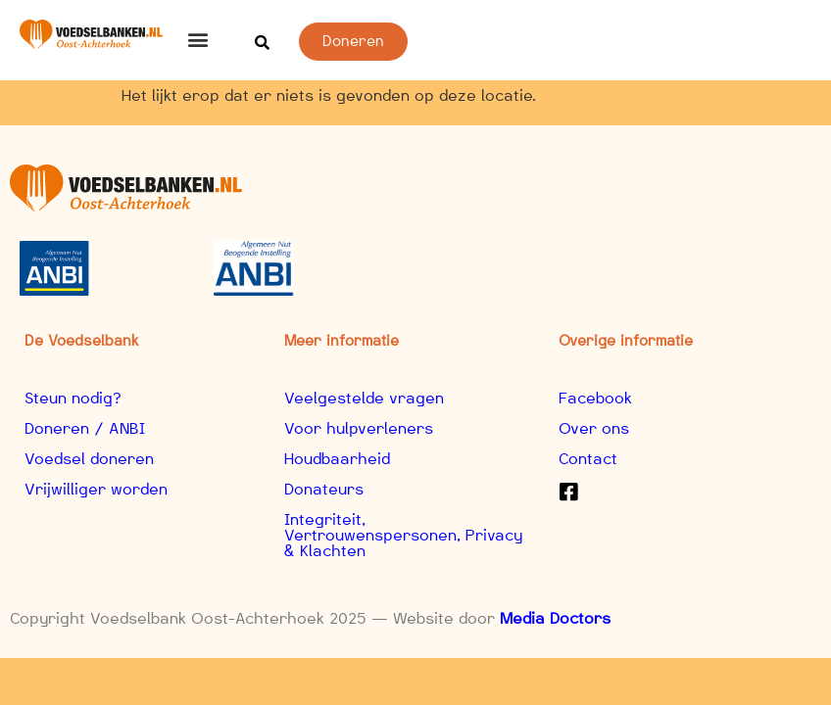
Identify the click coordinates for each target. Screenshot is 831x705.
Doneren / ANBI (84, 428)
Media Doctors (555, 618)
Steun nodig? (73, 398)
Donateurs (324, 489)
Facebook (595, 398)
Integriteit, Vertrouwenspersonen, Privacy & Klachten (403, 535)
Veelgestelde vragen (364, 398)
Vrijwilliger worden (96, 489)
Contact (588, 458)
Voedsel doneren (89, 458)
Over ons (594, 428)
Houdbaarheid (337, 458)
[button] (198, 39)
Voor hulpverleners (358, 428)
